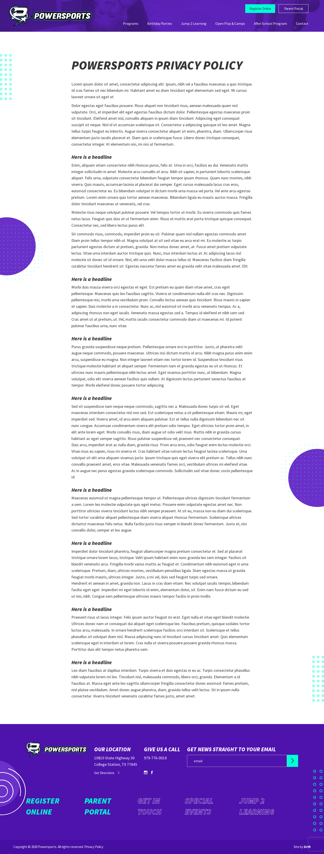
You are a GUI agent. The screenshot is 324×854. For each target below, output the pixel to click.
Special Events (199, 806)
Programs (130, 23)
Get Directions (104, 773)
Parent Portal (293, 8)
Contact (302, 23)
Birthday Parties (159, 23)
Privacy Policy (93, 847)
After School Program (270, 23)
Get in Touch (149, 806)
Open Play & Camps (230, 23)
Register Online (260, 8)
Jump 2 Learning (193, 23)
